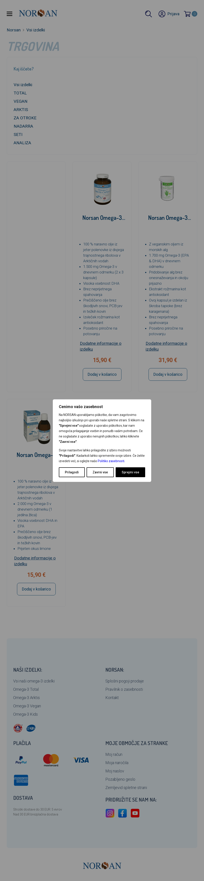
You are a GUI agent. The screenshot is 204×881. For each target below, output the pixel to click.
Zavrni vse (100, 472)
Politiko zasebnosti (111, 461)
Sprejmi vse (130, 472)
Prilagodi (72, 472)
